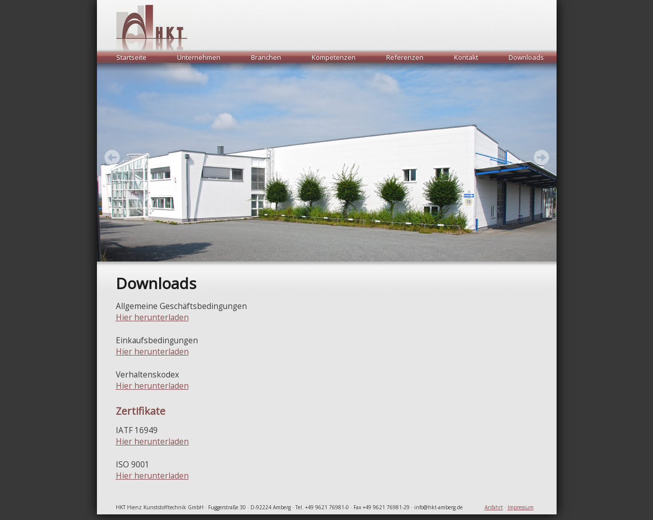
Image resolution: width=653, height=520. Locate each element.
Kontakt (466, 57)
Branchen (266, 57)
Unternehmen (198, 57)
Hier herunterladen (152, 317)
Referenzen (404, 57)
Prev (541, 157)
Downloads (526, 57)
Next (112, 157)
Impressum (521, 507)
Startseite (131, 57)
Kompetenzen (334, 57)
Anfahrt (494, 507)
